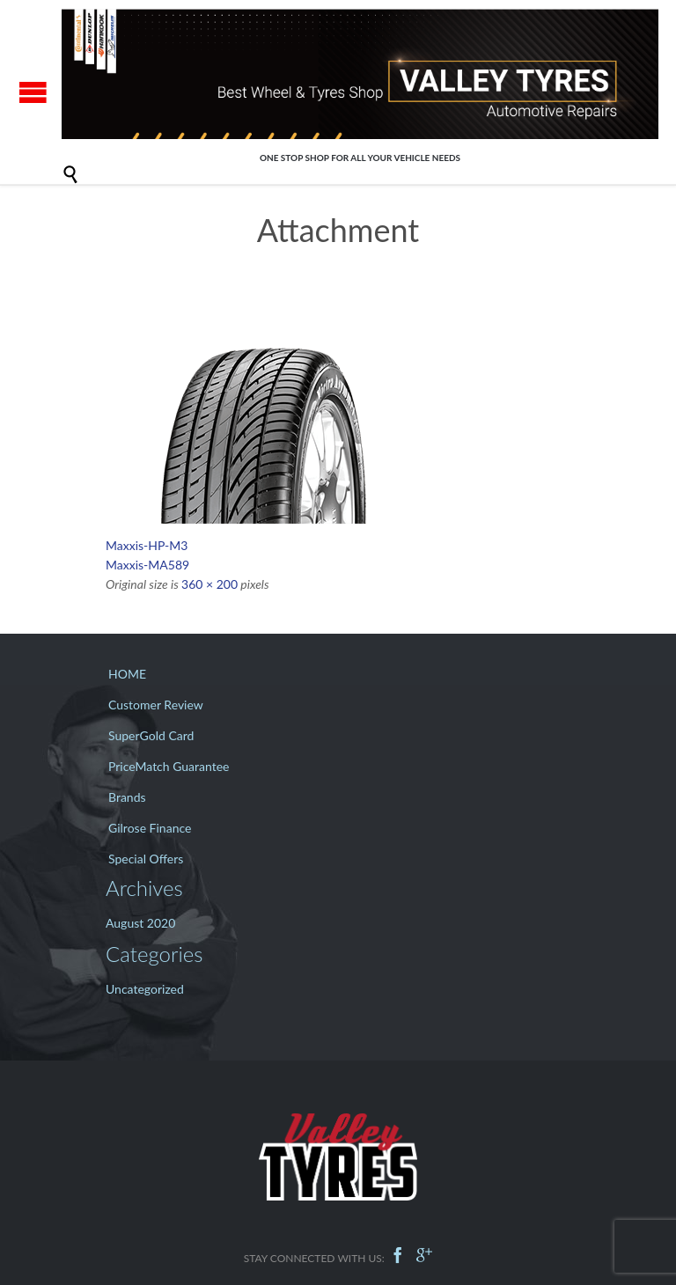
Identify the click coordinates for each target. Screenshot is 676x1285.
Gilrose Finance (149, 827)
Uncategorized (145, 988)
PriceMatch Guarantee (169, 766)
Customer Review (155, 704)
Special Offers (145, 858)
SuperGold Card (151, 735)
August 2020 (140, 922)
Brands (127, 796)
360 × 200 (209, 583)
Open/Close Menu (33, 92)
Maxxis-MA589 (147, 564)
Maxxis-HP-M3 (146, 545)
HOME (127, 673)
